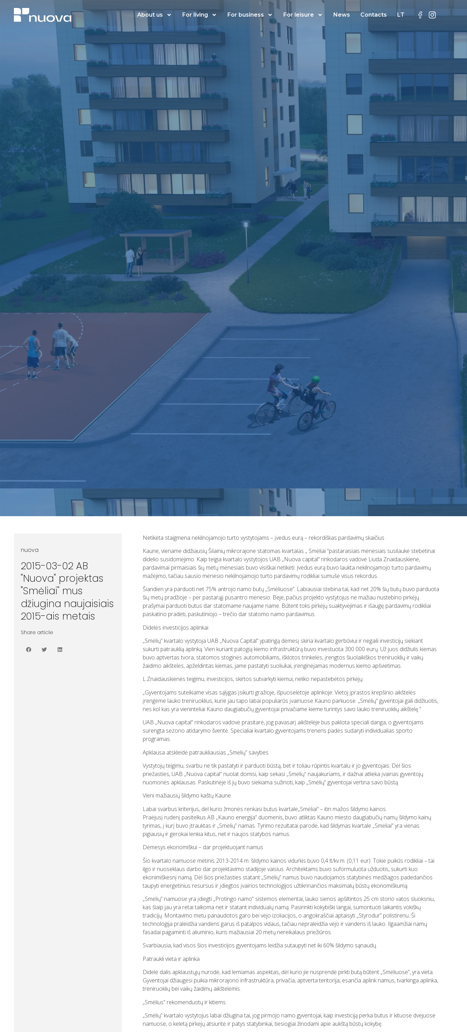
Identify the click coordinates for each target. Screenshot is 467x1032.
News (341, 14)
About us (154, 15)
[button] (28, 649)
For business (250, 15)
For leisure (303, 15)
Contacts (373, 14)
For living (199, 15)
